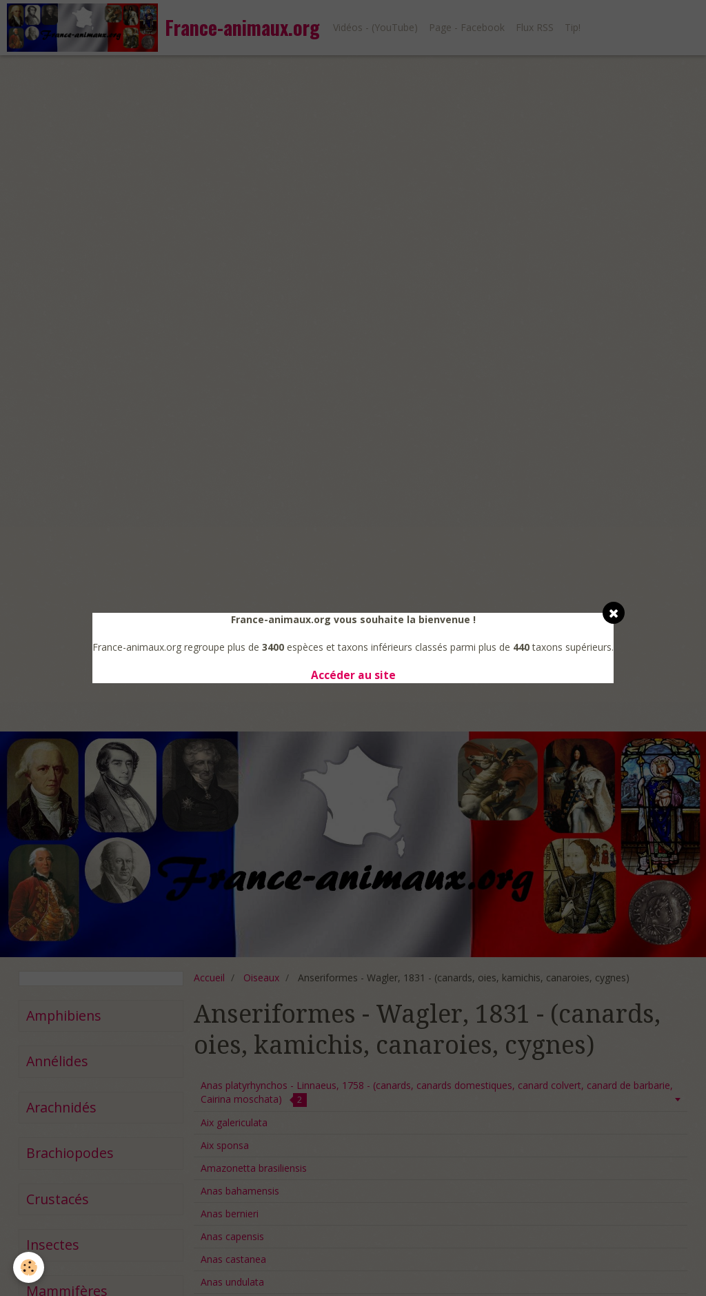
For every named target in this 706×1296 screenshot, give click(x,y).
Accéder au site (353, 675)
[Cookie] (29, 1267)
